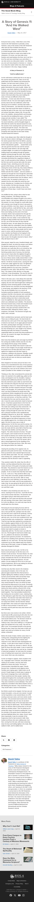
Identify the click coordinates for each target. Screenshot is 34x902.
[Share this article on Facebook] (9, 740)
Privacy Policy (19, 883)
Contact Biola (11, 880)
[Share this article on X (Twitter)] (3, 740)
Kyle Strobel (6, 853)
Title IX (26, 883)
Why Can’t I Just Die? (11, 826)
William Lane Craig (8, 829)
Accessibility (17, 886)
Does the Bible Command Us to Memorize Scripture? (11, 860)
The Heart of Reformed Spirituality (12, 850)
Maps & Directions (21, 880)
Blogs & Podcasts (17, 6)
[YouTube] (19, 895)
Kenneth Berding (7, 865)
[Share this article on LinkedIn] (14, 740)
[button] (31, 12)
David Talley (11, 33)
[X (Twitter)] (15, 895)
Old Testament (7, 749)
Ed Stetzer (6, 844)
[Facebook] (11, 895)
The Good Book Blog (10, 11)
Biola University (12, 2)
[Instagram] (23, 895)
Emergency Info (10, 883)
